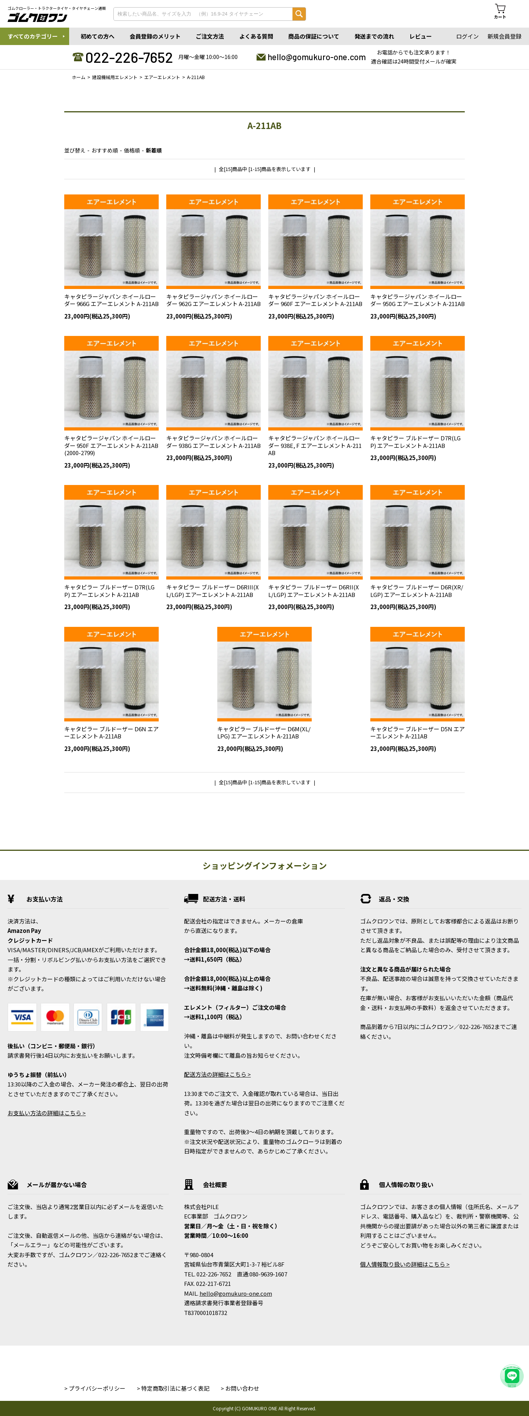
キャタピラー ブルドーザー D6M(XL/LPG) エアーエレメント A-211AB (264, 732)
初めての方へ (97, 36)
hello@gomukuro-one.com (317, 57)
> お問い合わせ (240, 1388)
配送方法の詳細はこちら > (217, 1074)
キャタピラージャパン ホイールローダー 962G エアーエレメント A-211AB (213, 300)
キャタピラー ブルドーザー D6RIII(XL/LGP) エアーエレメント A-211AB (212, 590)
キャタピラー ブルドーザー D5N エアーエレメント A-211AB (417, 732)
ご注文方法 (210, 36)
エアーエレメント (162, 77)
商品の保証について (313, 36)
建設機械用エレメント (115, 77)
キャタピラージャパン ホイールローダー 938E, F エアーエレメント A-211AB (315, 445)
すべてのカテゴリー (33, 36)
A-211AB (196, 77)
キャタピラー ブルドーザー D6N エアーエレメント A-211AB (111, 732)
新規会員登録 (504, 36)
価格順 (132, 150)
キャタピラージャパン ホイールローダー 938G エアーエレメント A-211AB (213, 441)
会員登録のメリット (155, 36)
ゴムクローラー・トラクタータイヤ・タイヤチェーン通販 (57, 8)
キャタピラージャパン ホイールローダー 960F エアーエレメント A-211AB (315, 300)
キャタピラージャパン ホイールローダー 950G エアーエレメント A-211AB (417, 300)
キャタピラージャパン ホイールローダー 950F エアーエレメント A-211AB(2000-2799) (111, 445)
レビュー (420, 36)
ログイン (467, 36)
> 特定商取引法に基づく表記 (173, 1388)
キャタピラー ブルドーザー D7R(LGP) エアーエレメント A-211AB (415, 441)
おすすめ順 (104, 150)
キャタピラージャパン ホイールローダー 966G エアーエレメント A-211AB (111, 300)
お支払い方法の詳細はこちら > (47, 1113)
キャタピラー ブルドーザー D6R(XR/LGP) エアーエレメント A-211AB (416, 590)
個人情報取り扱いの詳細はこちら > (405, 1264)
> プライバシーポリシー (94, 1388)
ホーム (78, 77)
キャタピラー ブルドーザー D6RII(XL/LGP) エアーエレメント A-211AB (313, 590)
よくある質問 (256, 36)
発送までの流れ (374, 36)
